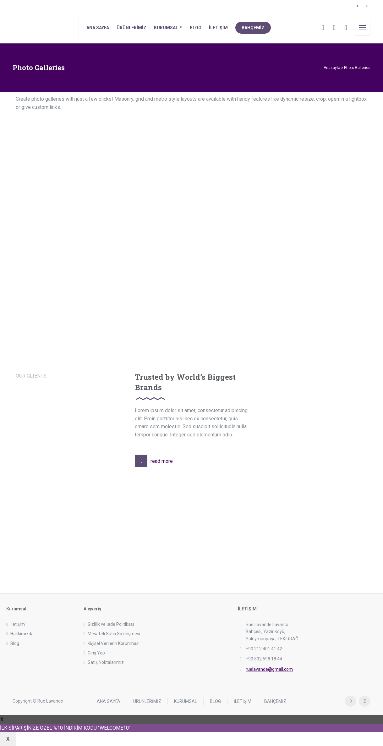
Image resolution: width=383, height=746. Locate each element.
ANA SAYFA (108, 701)
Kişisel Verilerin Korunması (114, 643)
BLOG (215, 701)
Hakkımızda (22, 633)
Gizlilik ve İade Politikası (111, 624)
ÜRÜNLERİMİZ (147, 701)
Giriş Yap (96, 652)
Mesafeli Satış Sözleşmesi (114, 633)
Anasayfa (332, 67)
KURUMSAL (185, 701)
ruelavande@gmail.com (269, 669)
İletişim (17, 624)
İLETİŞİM (242, 701)
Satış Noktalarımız (106, 662)
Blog (14, 643)
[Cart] (334, 28)
